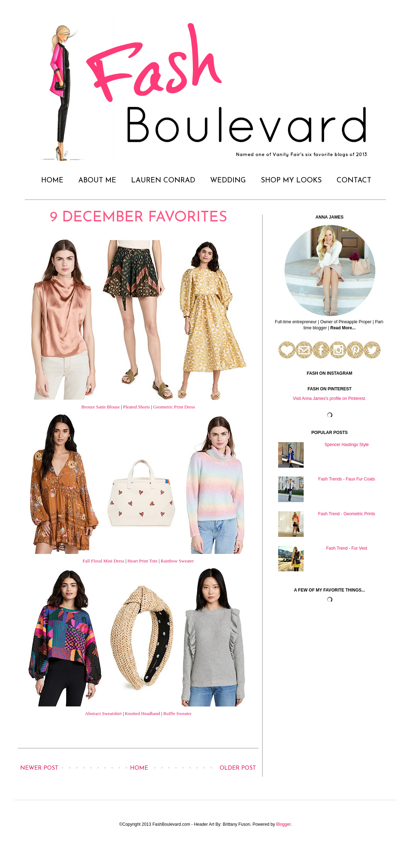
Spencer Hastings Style (347, 444)
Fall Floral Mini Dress (103, 561)
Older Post (238, 768)
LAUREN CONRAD (163, 180)
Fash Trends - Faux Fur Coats (346, 479)
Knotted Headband (142, 713)
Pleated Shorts (136, 406)
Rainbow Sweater (177, 561)
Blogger (283, 824)
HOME (52, 180)
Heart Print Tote (143, 561)
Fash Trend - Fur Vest (346, 548)
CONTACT (354, 180)
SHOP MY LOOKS (291, 180)
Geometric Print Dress (174, 406)
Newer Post (39, 768)
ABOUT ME (97, 180)
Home (139, 768)
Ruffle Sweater (177, 713)
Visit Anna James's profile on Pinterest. (329, 398)
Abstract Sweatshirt (103, 713)
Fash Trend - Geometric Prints (346, 513)
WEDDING (228, 180)
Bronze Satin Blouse (100, 406)
